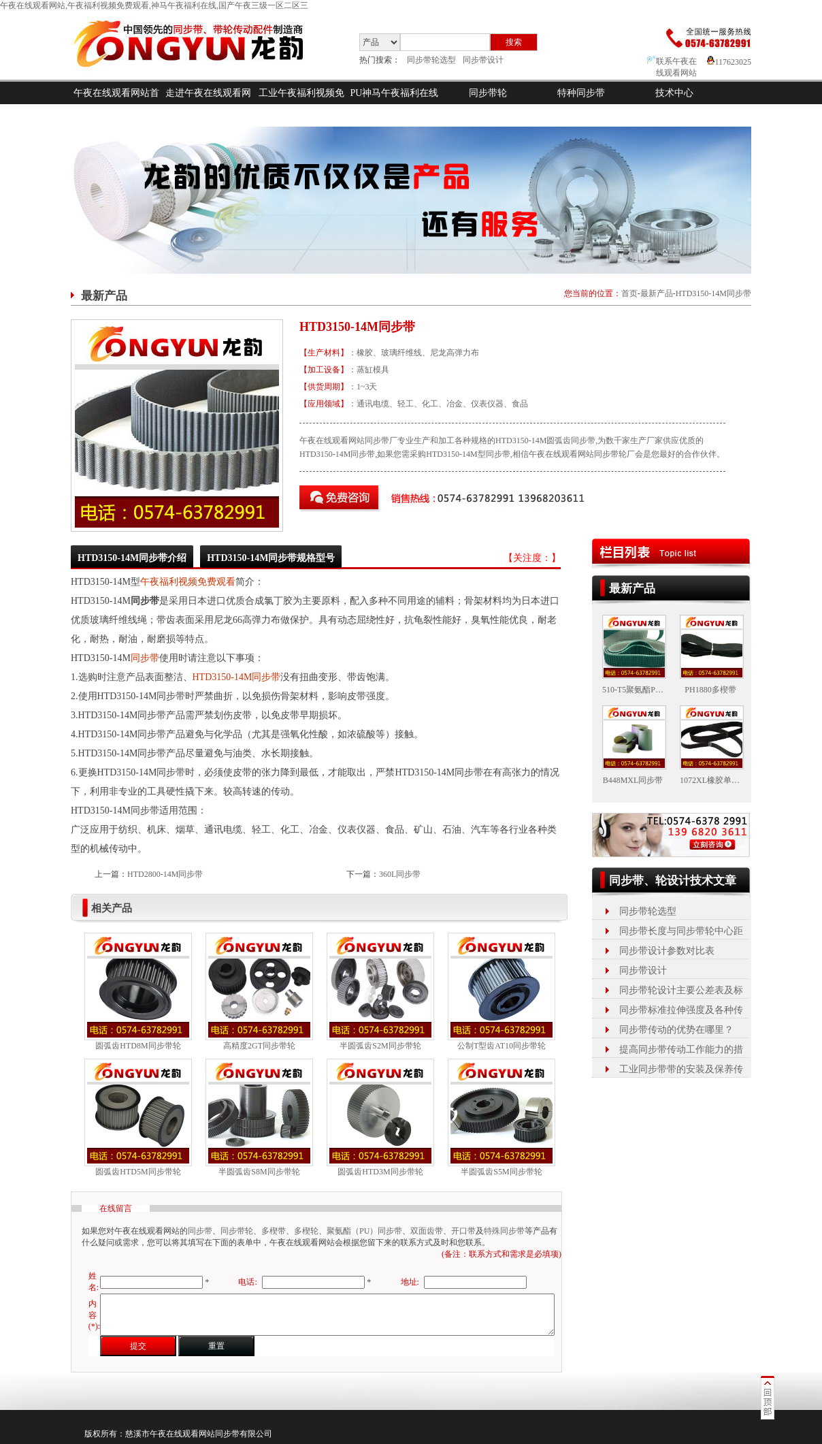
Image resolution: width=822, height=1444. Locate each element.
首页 (629, 293)
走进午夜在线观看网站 (208, 104)
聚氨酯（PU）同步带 (364, 1231)
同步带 (145, 658)
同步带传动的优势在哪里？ (676, 1030)
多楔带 (273, 1231)
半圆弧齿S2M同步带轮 (380, 1045)
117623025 (729, 62)
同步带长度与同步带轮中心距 (681, 931)
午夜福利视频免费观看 (187, 582)
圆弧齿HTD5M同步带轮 (137, 1171)
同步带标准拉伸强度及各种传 (681, 1010)
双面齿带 (426, 1231)
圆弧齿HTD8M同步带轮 (137, 1045)
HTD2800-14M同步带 (165, 874)
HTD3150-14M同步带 (713, 293)
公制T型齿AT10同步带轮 (501, 1045)
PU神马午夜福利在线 (394, 93)
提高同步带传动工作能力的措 (681, 1049)
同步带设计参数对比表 (666, 951)
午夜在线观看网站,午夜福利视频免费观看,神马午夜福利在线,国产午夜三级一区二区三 (154, 5)
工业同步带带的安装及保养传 (681, 1069)
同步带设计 (483, 60)
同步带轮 (488, 93)
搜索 (514, 42)
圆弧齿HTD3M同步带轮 (380, 1171)
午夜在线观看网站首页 (116, 104)
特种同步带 (581, 93)
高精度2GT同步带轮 (259, 1045)
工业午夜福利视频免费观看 (301, 104)
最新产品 (656, 293)
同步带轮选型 (431, 60)
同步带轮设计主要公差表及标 (681, 990)
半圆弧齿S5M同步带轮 (501, 1171)
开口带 (463, 1231)
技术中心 (674, 93)
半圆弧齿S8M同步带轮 (258, 1171)
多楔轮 (306, 1231)
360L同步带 (400, 874)
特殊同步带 (504, 1231)
